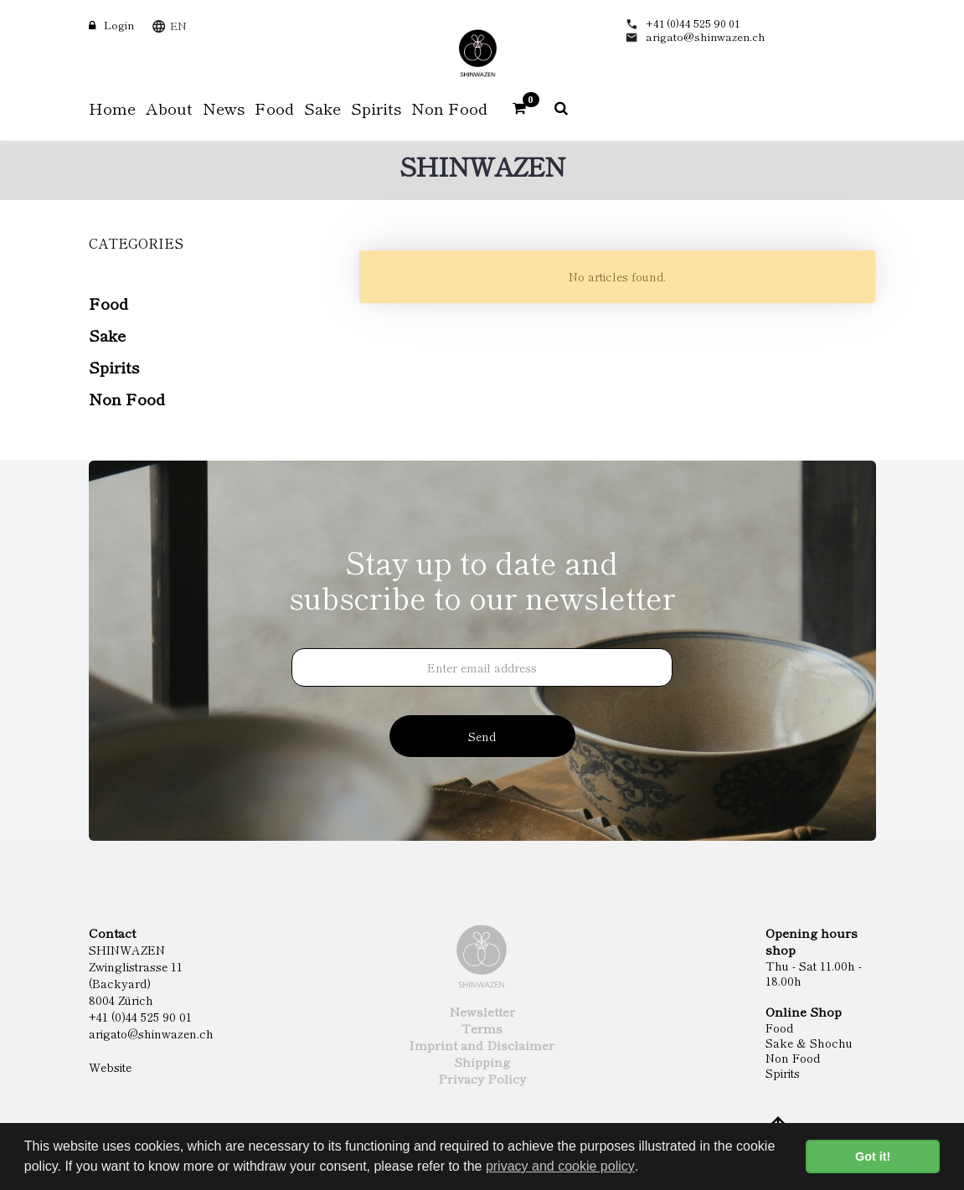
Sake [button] (322, 107)
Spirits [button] (376, 107)
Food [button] (274, 107)
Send (482, 736)
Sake (107, 334)
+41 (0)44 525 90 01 (693, 23)
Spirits (114, 366)
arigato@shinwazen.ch (706, 36)
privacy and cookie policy (560, 1166)
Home (112, 107)
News (224, 107)
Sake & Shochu (809, 1042)
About (169, 107)
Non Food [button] (449, 107)
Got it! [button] (872, 1156)
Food (108, 302)
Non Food (127, 398)
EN (178, 25)
